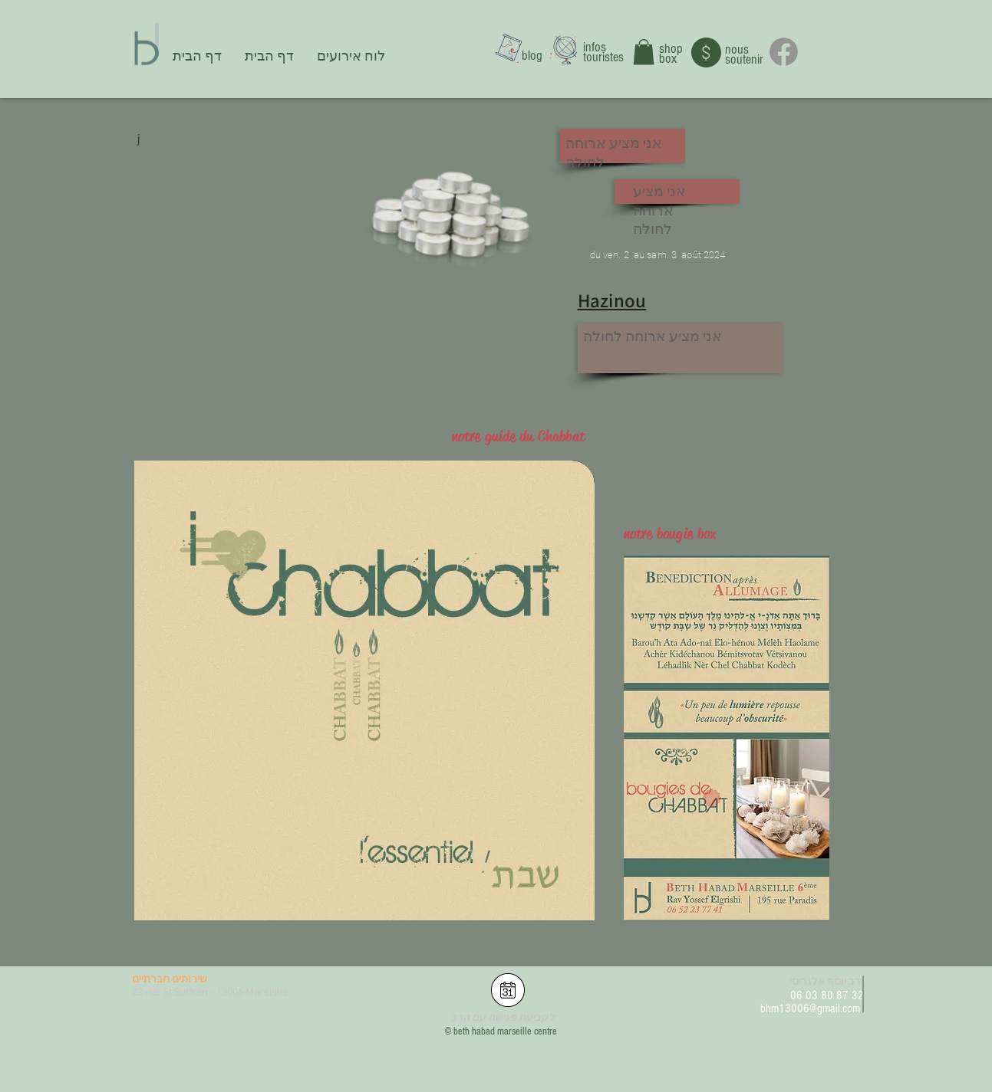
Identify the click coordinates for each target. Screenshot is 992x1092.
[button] (643, 51)
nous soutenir (744, 54)
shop (671, 49)
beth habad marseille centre (505, 1031)
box (668, 59)
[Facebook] (783, 52)
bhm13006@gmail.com (810, 1008)
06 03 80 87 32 (827, 995)
